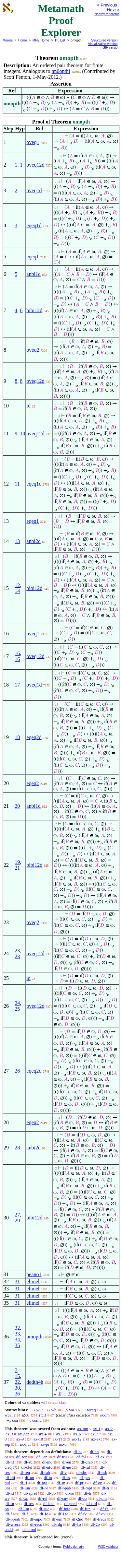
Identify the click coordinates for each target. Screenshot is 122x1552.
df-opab (64, 1488)
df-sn (61, 1482)
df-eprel (30, 1493)
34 (17, 1339)
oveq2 (32, 350)
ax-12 (77, 1439)
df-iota (64, 1508)
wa (71, 1409)
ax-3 (9, 1433)
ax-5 (60, 1433)
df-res (29, 1503)
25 (17, 1009)
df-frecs (99, 1519)
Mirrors (8, 40)
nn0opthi (61, 71)
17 (17, 685)
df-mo (47, 1462)
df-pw (42, 1482)
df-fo (44, 1513)
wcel (9, 1415)
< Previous (107, 5)
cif (44, 1415)
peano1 (33, 1274)
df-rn (10, 1503)
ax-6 (77, 1433)
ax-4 (43, 1433)
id (28, 405)
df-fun (85, 1508)
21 (17, 868)
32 (17, 1328)
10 (22, 433)
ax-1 (97, 1428)
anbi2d (33, 541)
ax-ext (96, 1439)
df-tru (62, 1456)
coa (15, 1420)
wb (54, 1409)
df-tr (105, 1488)
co (88, 1415)
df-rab (45, 1472)
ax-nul (25, 1444)
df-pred (70, 1503)
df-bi (78, 1451)
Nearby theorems (106, 14)
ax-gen (23, 1433)
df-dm (101, 1498)
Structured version (104, 40)
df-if (23, 1482)
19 (17, 862)
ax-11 (57, 1439)
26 (17, 1071)
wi (38, 1409)
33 (17, 1333)
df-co (82, 1498)
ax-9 (20, 1439)
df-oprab (13, 1519)
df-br (44, 1488)
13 (17, 541)
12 (17, 585)
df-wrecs (13, 1524)
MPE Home (41, 40)
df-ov (100, 1513)
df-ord (92, 1503)
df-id (10, 1493)
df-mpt (86, 1488)
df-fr (88, 1493)
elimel (32, 1281)
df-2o (95, 1524)
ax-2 (109, 1428)
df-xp (23, 1498)
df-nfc (47, 1467)
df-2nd (77, 1519)
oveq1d (34, 190)
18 (17, 737)
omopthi (35, 1336)
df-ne (66, 1467)
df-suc (44, 1508)
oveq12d (35, 165)
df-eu (66, 1462)
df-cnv (62, 1498)
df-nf (10, 1462)
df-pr (79, 1482)
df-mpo (36, 1519)
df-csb (102, 1472)
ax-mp (82, 1428)
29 (17, 1220)
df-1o (76, 1524)
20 (17, 806)
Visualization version (102, 44)
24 (17, 1003)
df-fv (82, 1513)
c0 (27, 1415)
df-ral (85, 1467)
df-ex (100, 1456)
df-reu (25, 1472)
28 (17, 1147)
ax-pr (44, 1444)
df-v (63, 1472)
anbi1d (33, 274)
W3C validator (108, 1546)
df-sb (28, 1462)
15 (17, 1376)
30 (17, 1388)
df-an (94, 1451)
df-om (57, 1519)
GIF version (110, 47)
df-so (69, 1493)
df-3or (21, 1456)
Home (22, 40)
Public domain (73, 1546)
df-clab (87, 1462)
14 (17, 591)
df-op (97, 1482)
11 (17, 484)
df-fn (104, 1508)
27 (17, 1214)
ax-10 (38, 1439)
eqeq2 (32, 783)
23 (17, 950)
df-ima (49, 1503)
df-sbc (81, 1472)
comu (37, 1420)
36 (17, 1393)
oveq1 (32, 142)
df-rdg (56, 1524)
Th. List (60, 40)
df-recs (36, 1524)
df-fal (81, 1456)
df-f (9, 1513)
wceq (91, 1409)
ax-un (64, 1444)
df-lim (24, 1508)
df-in (48, 1477)
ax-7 (94, 1433)
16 (17, 653)
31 (17, 1281)
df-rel (42, 1498)
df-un (29, 1477)
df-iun (25, 1488)
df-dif (10, 1477)
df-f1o (63, 1513)
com (106, 1415)
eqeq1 (32, 256)
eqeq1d (33, 225)
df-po (51, 1493)
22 (17, 1382)
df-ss (66, 1477)
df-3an (41, 1456)
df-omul (29, 1529)
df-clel (26, 1467)
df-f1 (26, 1513)
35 (17, 1345)
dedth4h (34, 1382)
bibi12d (34, 310)
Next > (113, 9)
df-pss (85, 1477)
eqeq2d (33, 737)
